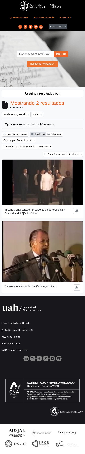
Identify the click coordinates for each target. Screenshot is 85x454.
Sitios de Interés (43, 17)
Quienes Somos (19, 17)
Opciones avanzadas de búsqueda (29, 124)
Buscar (61, 54)
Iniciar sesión (57, 26)
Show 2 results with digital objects (63, 154)
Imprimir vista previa (15, 134)
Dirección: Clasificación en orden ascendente (26, 146)
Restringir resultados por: (42, 93)
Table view (54, 134)
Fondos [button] (65, 17)
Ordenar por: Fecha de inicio (18, 140)
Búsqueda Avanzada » (42, 63)
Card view (38, 134)
